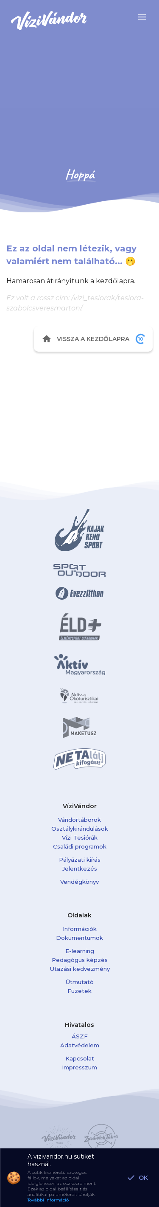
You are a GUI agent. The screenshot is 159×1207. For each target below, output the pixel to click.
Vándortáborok (79, 819)
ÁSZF (80, 1036)
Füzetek (79, 990)
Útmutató (79, 982)
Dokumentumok (79, 937)
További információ (48, 1200)
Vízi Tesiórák (80, 837)
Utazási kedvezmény (80, 968)
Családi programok (79, 846)
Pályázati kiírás (79, 859)
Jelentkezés (79, 868)
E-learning (79, 951)
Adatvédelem (79, 1045)
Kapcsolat (79, 1058)
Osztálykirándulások (79, 828)
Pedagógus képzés (80, 959)
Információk (80, 928)
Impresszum (79, 1067)
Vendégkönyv (79, 881)
